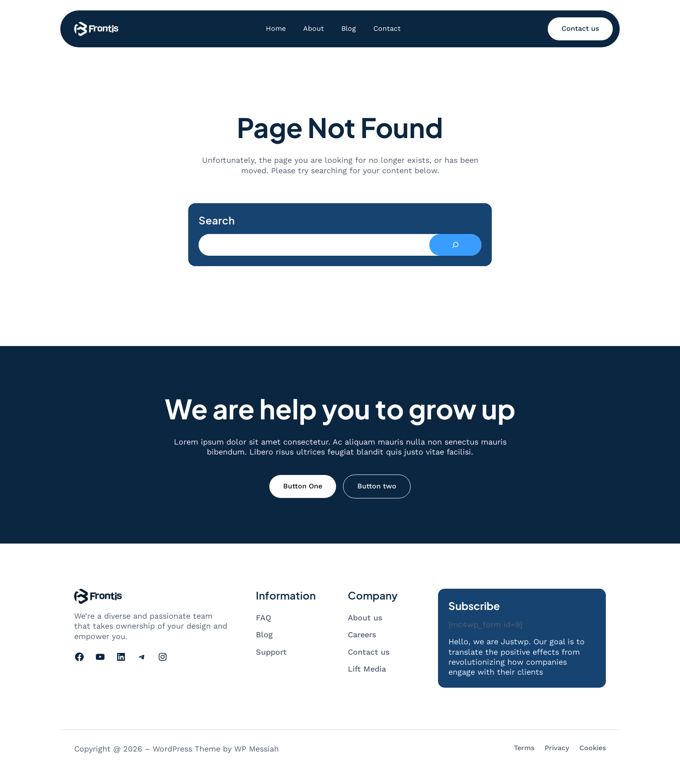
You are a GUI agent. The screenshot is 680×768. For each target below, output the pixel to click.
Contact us (580, 28)
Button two (376, 486)
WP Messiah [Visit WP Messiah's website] (256, 748)
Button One (302, 486)
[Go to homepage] (96, 29)
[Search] (455, 245)
